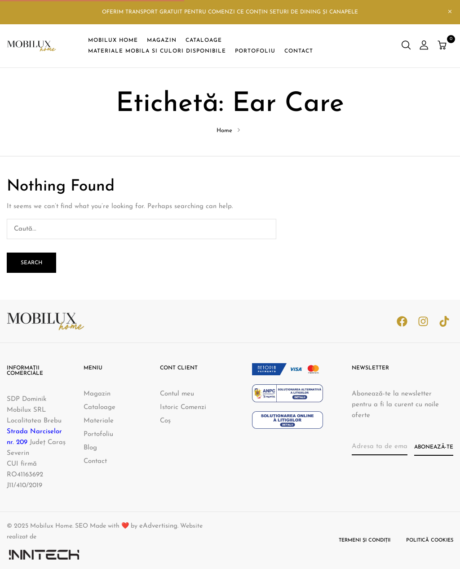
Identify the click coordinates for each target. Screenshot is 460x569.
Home (224, 130)
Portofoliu (98, 434)
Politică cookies (429, 540)
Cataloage (99, 407)
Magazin (97, 394)
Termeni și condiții (364, 540)
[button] (443, 46)
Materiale (99, 421)
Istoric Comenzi (183, 407)
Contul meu (177, 394)
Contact (95, 461)
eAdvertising (158, 526)
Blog (90, 448)
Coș (165, 421)
